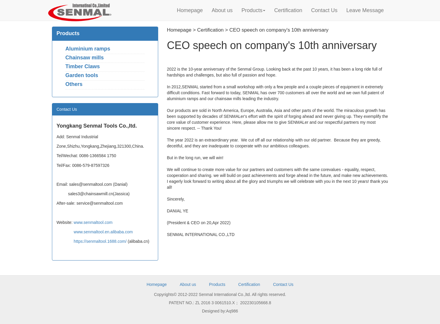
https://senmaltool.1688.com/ (100, 241)
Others (74, 84)
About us (222, 10)
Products (253, 10)
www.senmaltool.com (93, 222)
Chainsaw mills (85, 58)
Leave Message (365, 10)
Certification (288, 10)
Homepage (190, 10)
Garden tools (82, 75)
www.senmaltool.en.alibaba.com (103, 231)
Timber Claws (83, 66)
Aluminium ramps (88, 49)
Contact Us (324, 10)
